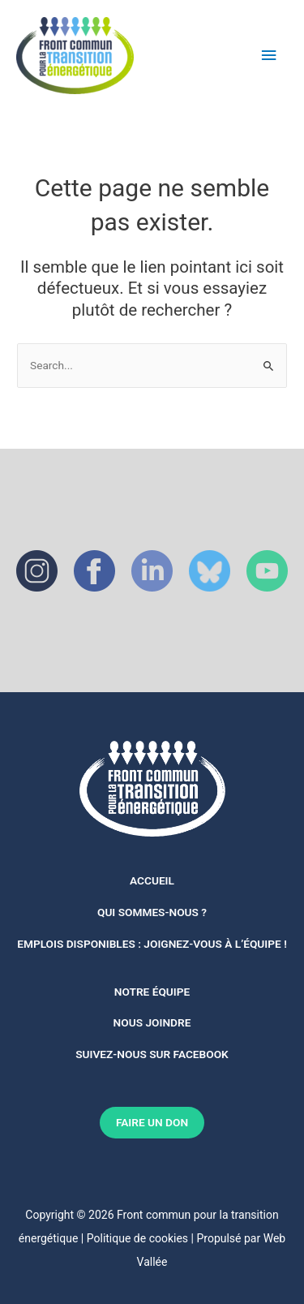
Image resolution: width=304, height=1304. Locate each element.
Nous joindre (152, 1022)
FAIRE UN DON (152, 1122)
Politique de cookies (137, 1238)
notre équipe (152, 991)
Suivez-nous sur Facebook (152, 1054)
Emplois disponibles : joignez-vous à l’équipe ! (152, 943)
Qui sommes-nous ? (152, 912)
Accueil (152, 880)
